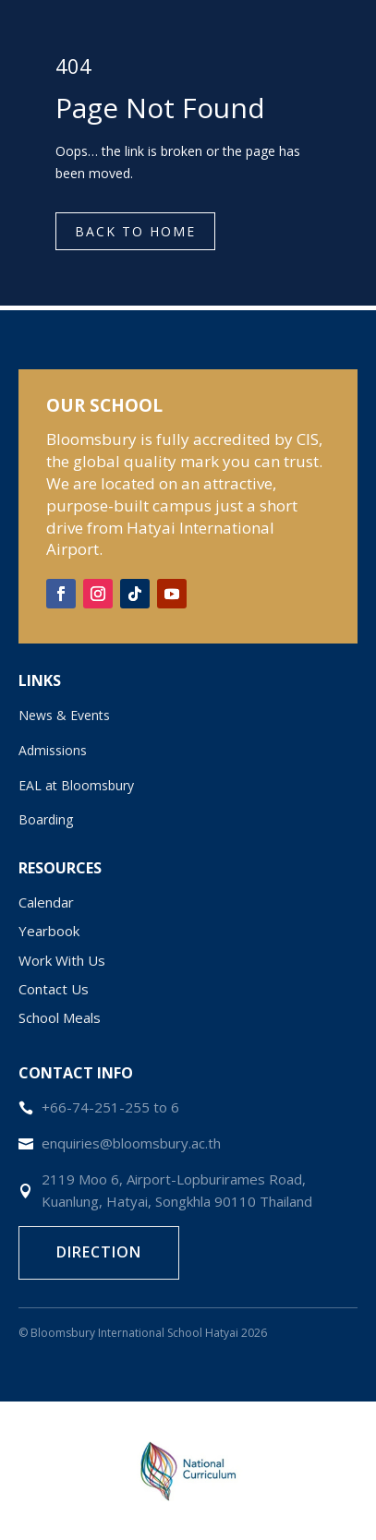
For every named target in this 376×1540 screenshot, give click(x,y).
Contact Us (53, 989)
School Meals (59, 1017)
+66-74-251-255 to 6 (110, 1107)
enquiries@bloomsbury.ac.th (131, 1143)
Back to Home (135, 231)
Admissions (52, 750)
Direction (98, 1252)
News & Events (64, 715)
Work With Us (61, 960)
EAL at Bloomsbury (76, 785)
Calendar (46, 902)
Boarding (45, 819)
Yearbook (48, 930)
